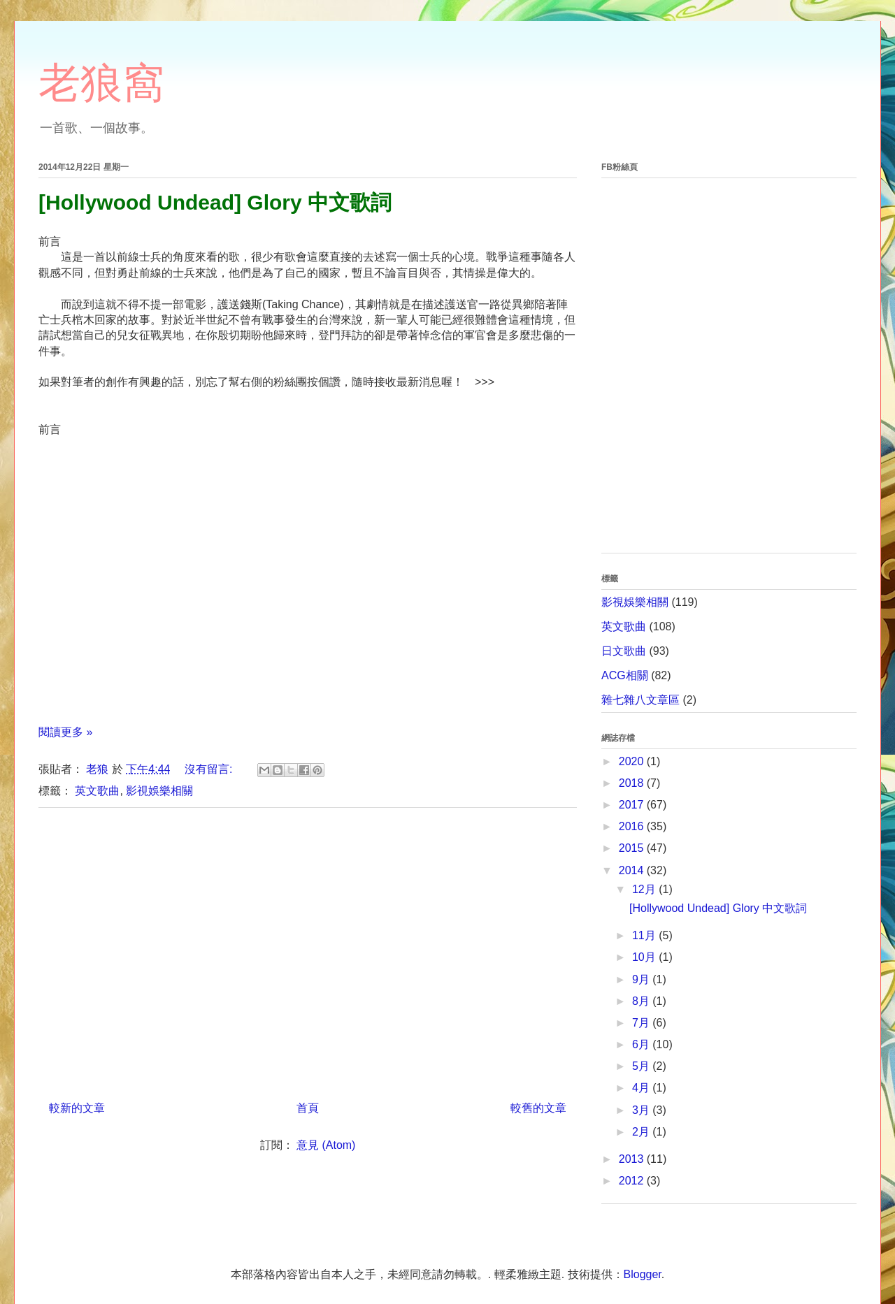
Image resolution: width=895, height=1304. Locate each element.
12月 (645, 889)
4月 (642, 1088)
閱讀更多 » (65, 732)
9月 (642, 979)
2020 (633, 761)
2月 (642, 1132)
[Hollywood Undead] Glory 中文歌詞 (215, 202)
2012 (633, 1181)
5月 (642, 1066)
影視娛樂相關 (159, 791)
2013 (633, 1159)
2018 (633, 783)
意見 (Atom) (325, 1145)
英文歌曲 (97, 791)
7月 (642, 1023)
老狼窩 (101, 82)
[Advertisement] (307, 949)
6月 (642, 1044)
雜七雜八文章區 (640, 700)
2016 (633, 826)
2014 (633, 870)
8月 (642, 1001)
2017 (633, 805)
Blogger (642, 1274)
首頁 (307, 1108)
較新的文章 (77, 1108)
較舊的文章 (538, 1108)
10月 (645, 957)
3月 (642, 1110)
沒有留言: (210, 769)
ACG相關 (624, 675)
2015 (633, 848)
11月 (645, 935)
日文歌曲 (623, 651)
